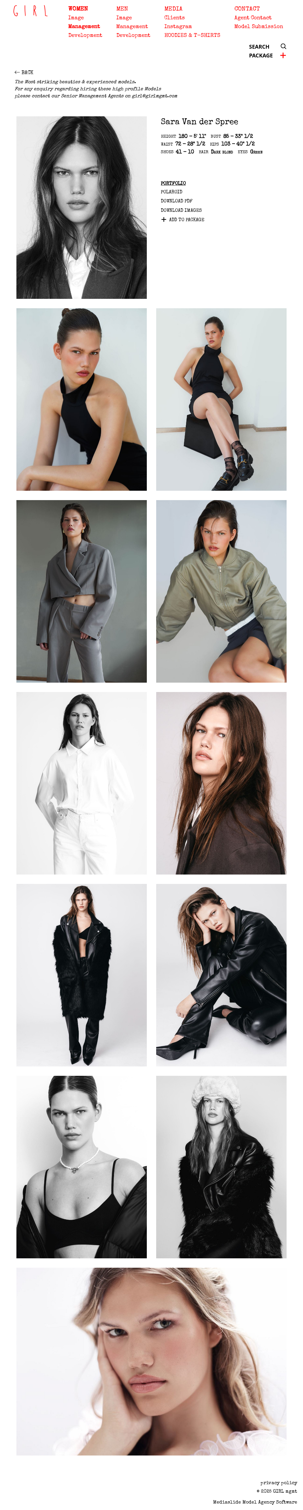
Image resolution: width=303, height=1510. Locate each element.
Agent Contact (253, 18)
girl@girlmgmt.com (154, 96)
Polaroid (171, 192)
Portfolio (173, 184)
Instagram (178, 27)
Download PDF (177, 201)
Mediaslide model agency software (255, 1502)
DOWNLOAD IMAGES (181, 211)
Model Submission (258, 27)
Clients (174, 18)
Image (76, 18)
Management (84, 27)
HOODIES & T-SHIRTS (192, 35)
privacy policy (279, 1483)
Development (85, 35)
